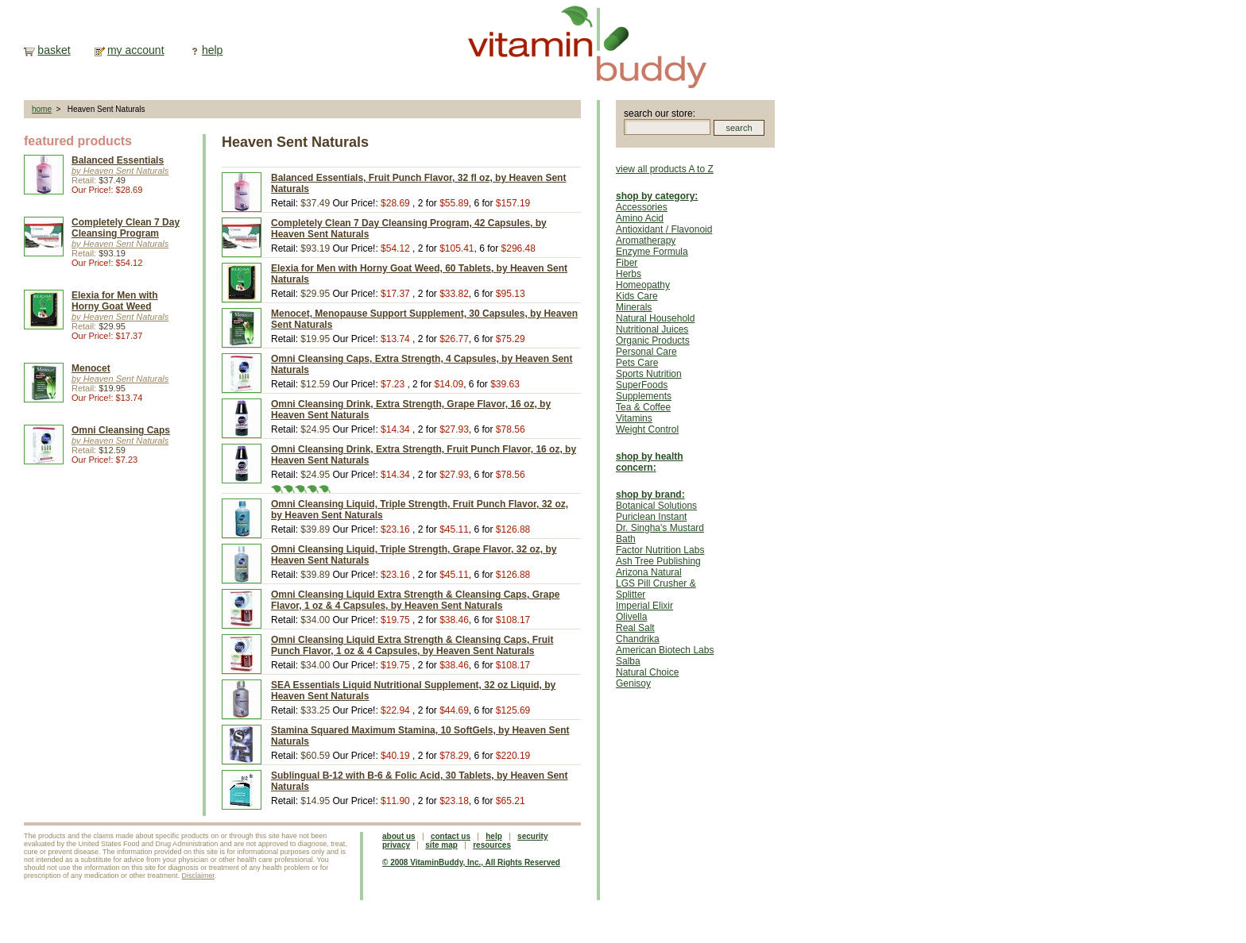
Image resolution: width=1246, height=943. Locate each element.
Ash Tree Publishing (658, 561)
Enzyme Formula (652, 251)
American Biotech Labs (665, 650)
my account (135, 50)
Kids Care (637, 296)
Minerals (634, 307)
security (532, 836)
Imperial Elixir (644, 605)
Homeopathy (643, 285)
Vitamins (634, 418)
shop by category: (657, 196)
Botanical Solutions (656, 505)
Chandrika (638, 639)
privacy (396, 845)
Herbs (628, 273)
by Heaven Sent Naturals (120, 170)
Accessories (642, 207)
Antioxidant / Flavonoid (664, 229)
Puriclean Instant (651, 516)
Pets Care (637, 362)
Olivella (631, 616)
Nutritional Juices (652, 329)
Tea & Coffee (643, 407)
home (42, 109)
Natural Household (655, 318)
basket (53, 50)
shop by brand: (650, 494)
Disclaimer (198, 875)
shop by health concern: (649, 462)
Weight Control (647, 429)
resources (492, 845)
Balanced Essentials (118, 160)
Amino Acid (640, 218)
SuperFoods (642, 385)
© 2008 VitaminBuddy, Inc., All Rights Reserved (471, 862)
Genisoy (633, 683)
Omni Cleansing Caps (121, 430)
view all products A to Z (665, 169)
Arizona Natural (649, 572)
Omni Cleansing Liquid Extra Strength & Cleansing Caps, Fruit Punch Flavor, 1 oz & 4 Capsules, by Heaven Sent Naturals (412, 645)
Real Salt (635, 627)
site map (441, 845)
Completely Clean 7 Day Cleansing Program (126, 228)
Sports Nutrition (649, 373)
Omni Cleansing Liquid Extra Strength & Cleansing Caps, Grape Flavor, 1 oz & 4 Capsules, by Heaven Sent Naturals (415, 600)
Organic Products (653, 340)
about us (399, 836)
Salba (628, 661)
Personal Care (646, 351)
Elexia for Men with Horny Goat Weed (115, 301)
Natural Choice (647, 672)
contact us (450, 836)
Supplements (643, 396)
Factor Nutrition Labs (660, 550)
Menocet (91, 368)
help (212, 50)
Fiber (626, 262)
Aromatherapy (645, 240)
